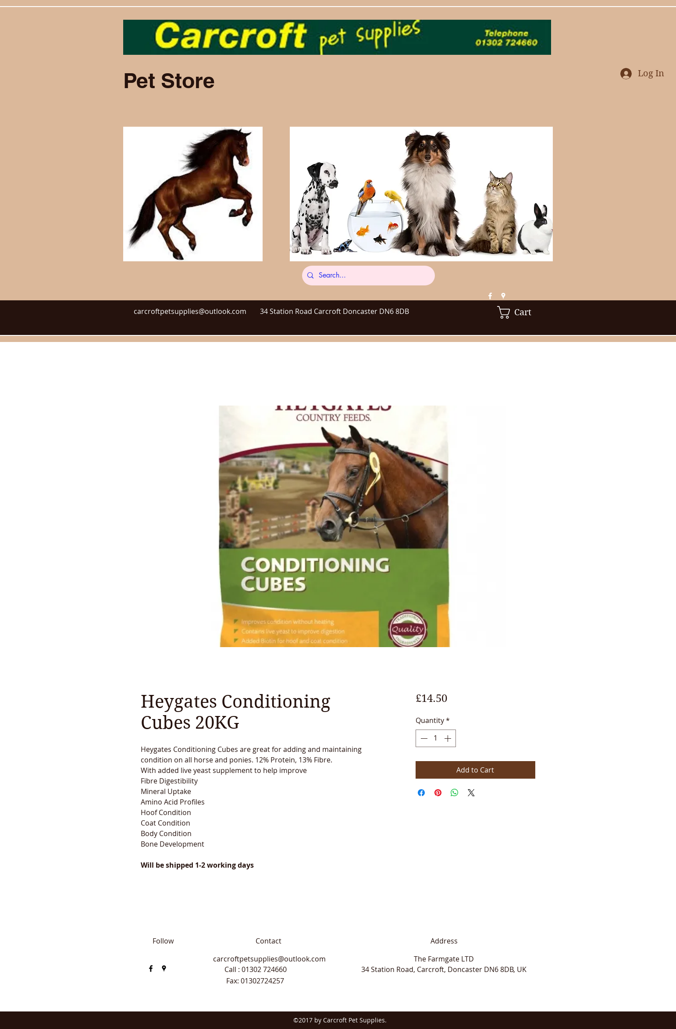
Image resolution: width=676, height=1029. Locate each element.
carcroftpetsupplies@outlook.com (190, 311)
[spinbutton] (435, 738)
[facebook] (490, 296)
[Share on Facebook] (421, 792)
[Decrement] (423, 738)
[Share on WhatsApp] (454, 792)
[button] (520, 312)
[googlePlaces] (503, 296)
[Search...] (367, 275)
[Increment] (448, 738)
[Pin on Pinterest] (438, 792)
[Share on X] (471, 792)
